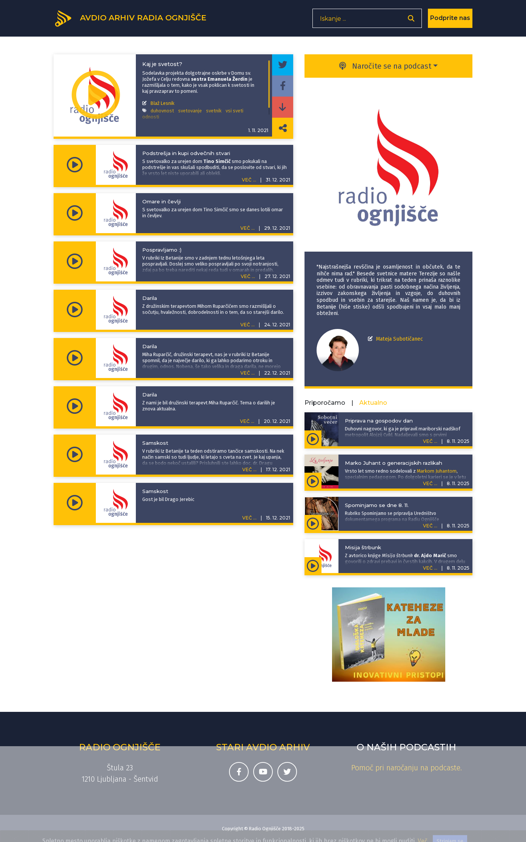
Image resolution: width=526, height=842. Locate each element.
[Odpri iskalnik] (411, 21)
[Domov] (135, 20)
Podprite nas (450, 20)
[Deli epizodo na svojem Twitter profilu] (282, 64)
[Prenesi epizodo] (282, 107)
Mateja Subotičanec (399, 339)
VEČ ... (249, 180)
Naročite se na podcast (385, 66)
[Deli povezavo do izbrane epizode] (282, 128)
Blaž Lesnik (162, 103)
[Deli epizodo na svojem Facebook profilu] (282, 86)
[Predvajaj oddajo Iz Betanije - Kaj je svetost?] (96, 95)
